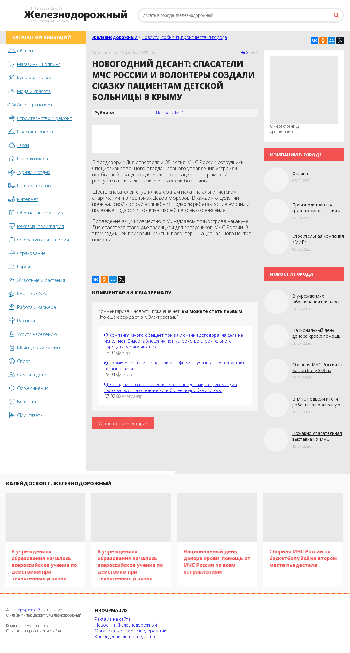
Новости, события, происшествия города (184, 37)
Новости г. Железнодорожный (126, 625)
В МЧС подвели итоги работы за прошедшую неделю (316, 404)
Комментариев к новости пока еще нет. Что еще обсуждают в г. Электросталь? (170, 314)
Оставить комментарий (123, 423)
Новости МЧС (170, 113)
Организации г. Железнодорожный (130, 631)
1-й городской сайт (26, 610)
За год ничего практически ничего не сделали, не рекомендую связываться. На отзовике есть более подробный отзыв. (170, 387)
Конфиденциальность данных (125, 637)
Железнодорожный (115, 37)
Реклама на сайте (113, 619)
